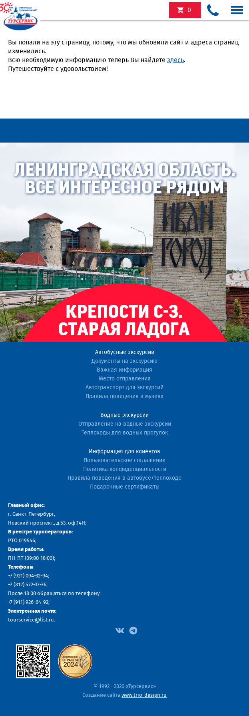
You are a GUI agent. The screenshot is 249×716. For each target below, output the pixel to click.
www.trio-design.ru (144, 695)
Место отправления (125, 379)
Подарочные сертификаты (124, 487)
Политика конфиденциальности (124, 469)
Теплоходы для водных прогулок (125, 433)
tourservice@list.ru (31, 620)
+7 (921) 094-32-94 (28, 576)
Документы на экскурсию (124, 361)
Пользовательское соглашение (124, 460)
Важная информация (124, 370)
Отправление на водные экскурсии (124, 424)
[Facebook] (120, 629)
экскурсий (189, 10)
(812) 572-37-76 (30, 584)
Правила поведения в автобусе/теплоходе (124, 478)
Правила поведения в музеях (124, 396)
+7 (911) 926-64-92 (28, 602)
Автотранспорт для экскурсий (124, 387)
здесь (175, 60)
